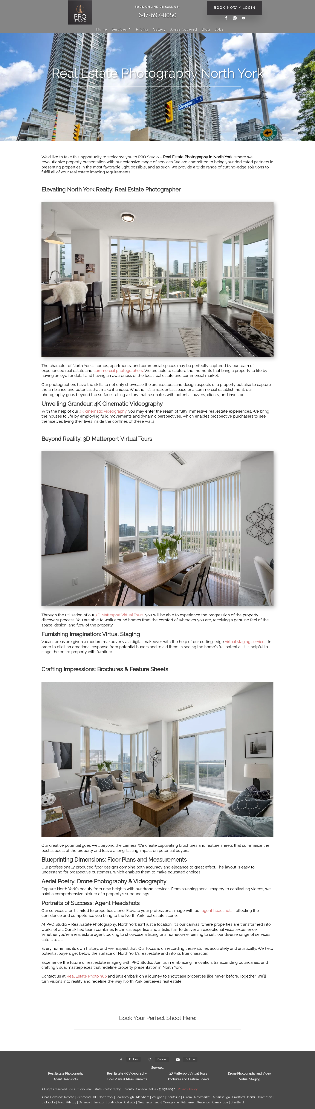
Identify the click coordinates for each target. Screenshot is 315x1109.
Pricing (142, 29)
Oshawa (84, 1102)
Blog (206, 29)
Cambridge (220, 1102)
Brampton (265, 1097)
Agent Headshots (66, 1079)
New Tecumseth (149, 1102)
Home (101, 29)
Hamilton (98, 1102)
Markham (142, 1097)
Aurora (187, 1097)
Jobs (219, 29)
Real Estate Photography (65, 1073)
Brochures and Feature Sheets (188, 1079)
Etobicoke (48, 1102)
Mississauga (221, 1097)
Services (119, 29)
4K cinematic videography (103, 411)
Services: (157, 1067)
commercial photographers (118, 370)
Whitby (71, 1102)
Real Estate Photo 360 (87, 976)
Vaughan (158, 1097)
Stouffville (173, 1097)
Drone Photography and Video (249, 1073)
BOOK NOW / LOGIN (235, 8)
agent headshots (217, 910)
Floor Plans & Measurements (127, 1079)
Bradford (238, 1097)
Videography (137, 1073)
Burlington (114, 1102)
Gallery (159, 29)
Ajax (61, 1102)
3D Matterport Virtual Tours (119, 615)
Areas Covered (183, 29)
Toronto (69, 1097)
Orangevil (171, 1102)
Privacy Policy (188, 1089)
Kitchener (188, 1102)
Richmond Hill (86, 1097)
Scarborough (125, 1097)
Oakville (129, 1102)
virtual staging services (245, 641)
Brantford (237, 1102)
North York (105, 1097)
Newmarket (202, 1097)
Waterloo (203, 1102)
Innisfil (251, 1097)
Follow (133, 1059)
